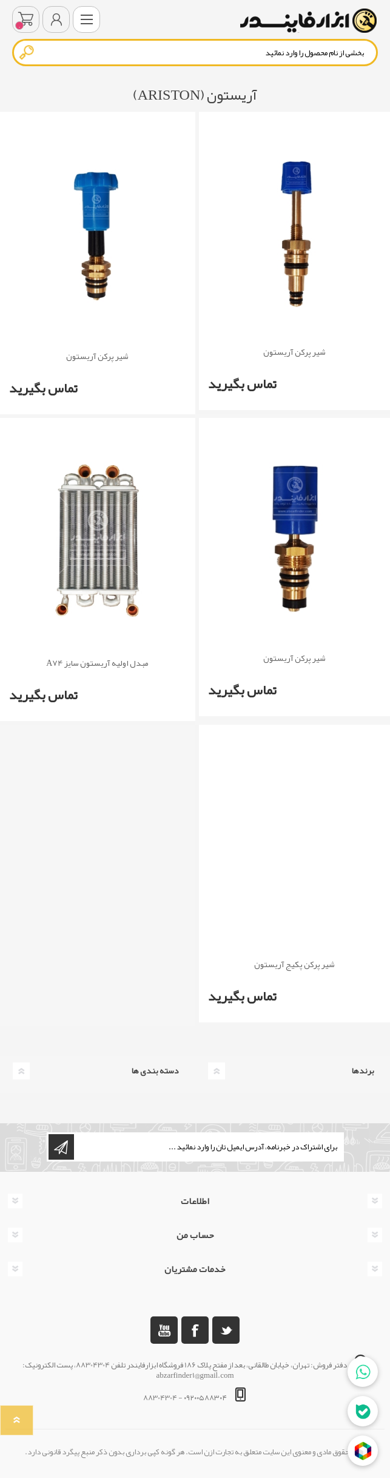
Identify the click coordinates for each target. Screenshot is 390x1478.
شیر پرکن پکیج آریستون (294, 964)
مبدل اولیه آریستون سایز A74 (97, 663)
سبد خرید (25, 19)
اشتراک (61, 1147)
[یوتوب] (164, 1330)
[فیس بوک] (195, 1330)
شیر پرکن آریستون (294, 352)
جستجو (27, 52)
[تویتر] (226, 1330)
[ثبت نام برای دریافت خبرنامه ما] (208, 1147)
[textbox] (195, 52)
